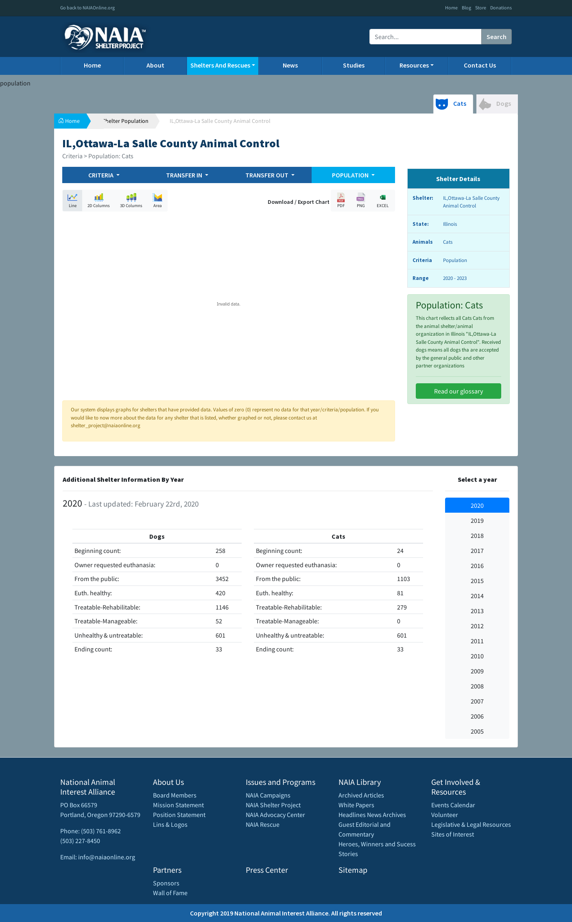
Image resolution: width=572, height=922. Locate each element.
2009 (477, 671)
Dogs (495, 104)
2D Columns (98, 200)
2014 (477, 596)
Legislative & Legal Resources (471, 824)
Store (480, 7)
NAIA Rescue (262, 824)
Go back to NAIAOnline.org (87, 7)
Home (451, 7)
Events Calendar (453, 805)
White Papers (356, 805)
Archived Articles (361, 795)
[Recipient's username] (425, 36)
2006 (477, 716)
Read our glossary (458, 391)
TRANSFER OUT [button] (267, 175)
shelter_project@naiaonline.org (105, 425)
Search (497, 37)
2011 (477, 641)
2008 (477, 686)
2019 (477, 520)
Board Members (174, 795)
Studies (354, 65)
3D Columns (131, 200)
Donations (501, 7)
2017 (477, 550)
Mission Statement (178, 805)
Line (72, 200)
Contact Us (480, 65)
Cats (451, 104)
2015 (477, 581)
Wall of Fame (170, 893)
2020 (477, 505)
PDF (341, 200)
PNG (361, 200)
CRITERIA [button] (101, 175)
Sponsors (166, 883)
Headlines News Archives (372, 815)
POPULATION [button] (351, 175)
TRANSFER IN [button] (184, 175)
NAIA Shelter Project (273, 805)
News (290, 65)
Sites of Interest (452, 834)
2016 (477, 566)
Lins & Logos (170, 824)
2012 (477, 626)
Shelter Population (125, 121)
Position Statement (179, 815)
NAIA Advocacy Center (275, 815)
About (155, 65)
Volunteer (444, 815)
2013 (477, 611)
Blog (466, 7)
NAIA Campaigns (268, 795)
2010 (477, 656)
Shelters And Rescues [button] (220, 65)
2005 (477, 731)
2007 (477, 701)
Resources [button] (414, 65)
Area (157, 200)
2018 (477, 535)
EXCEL (383, 200)
